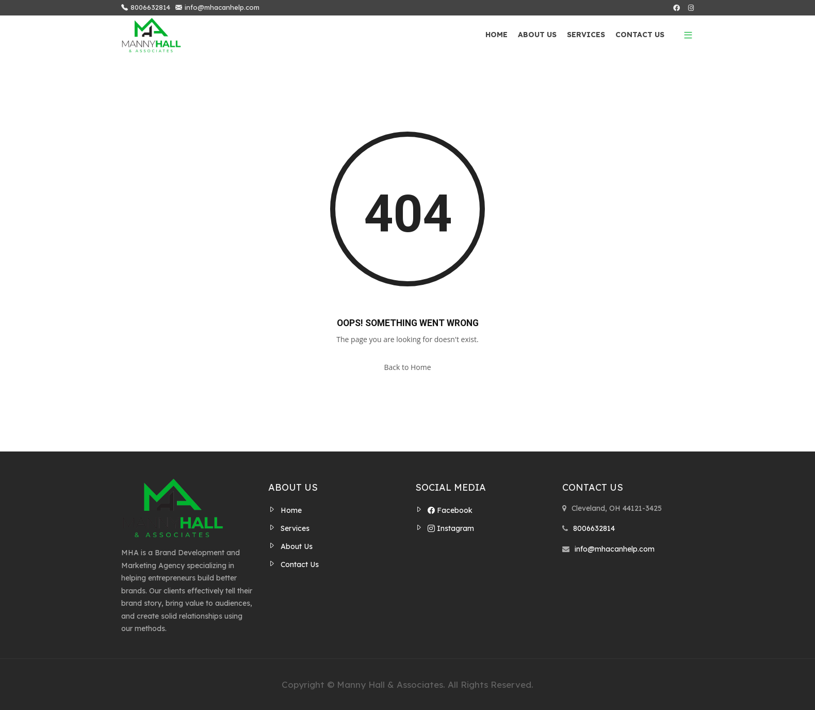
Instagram (451, 528)
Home (496, 34)
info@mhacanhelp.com (217, 7)
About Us (537, 34)
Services (586, 34)
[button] (684, 34)
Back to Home (407, 367)
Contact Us (639, 34)
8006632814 (145, 7)
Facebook (450, 510)
